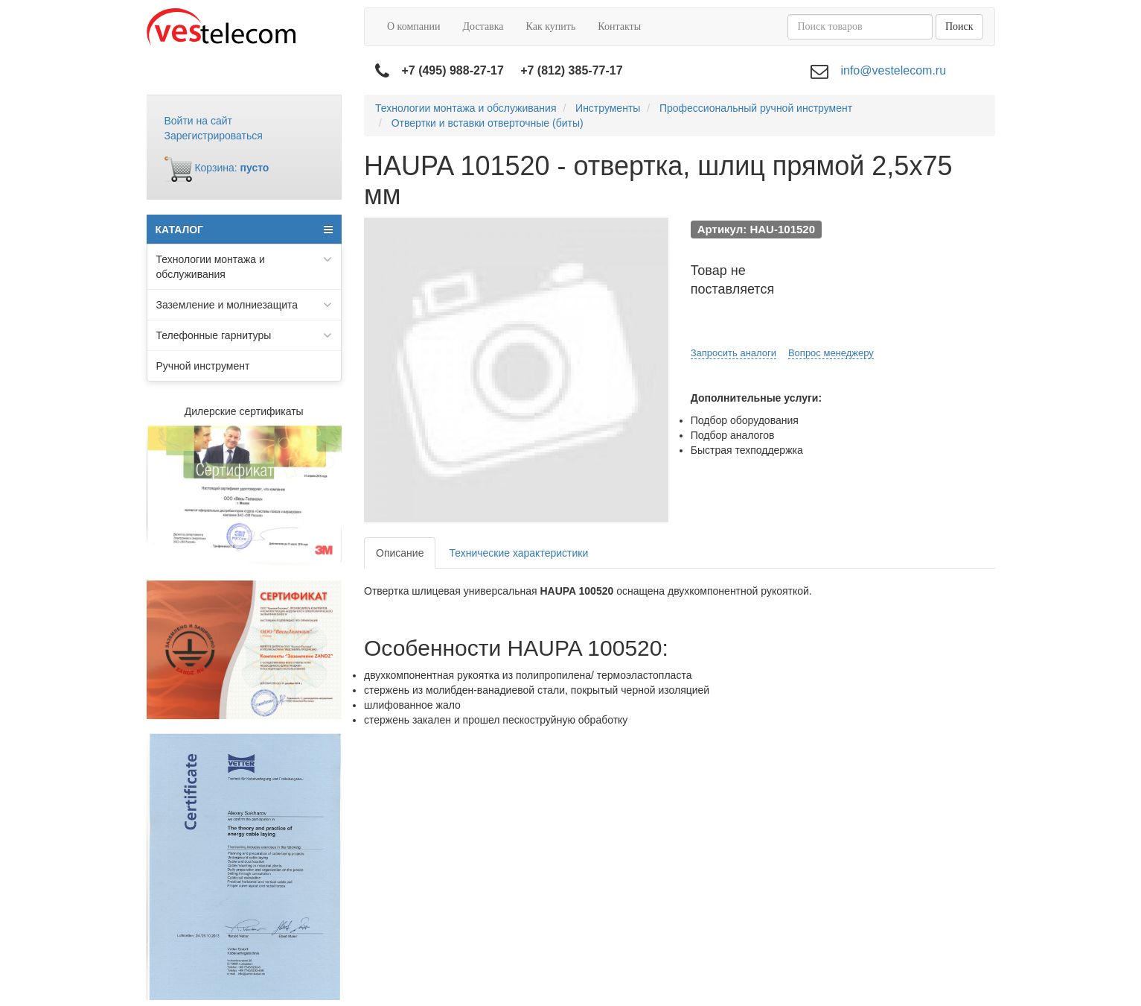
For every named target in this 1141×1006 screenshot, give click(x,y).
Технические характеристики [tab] (518, 553)
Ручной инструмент (203, 366)
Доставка (482, 26)
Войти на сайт (198, 121)
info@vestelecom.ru (893, 70)
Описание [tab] (400, 553)
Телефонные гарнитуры (244, 335)
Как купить (551, 26)
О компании (413, 26)
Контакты (619, 26)
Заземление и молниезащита (244, 304)
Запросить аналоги (733, 352)
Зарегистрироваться (213, 136)
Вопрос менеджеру (831, 352)
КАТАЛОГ (244, 229)
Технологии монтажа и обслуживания (244, 266)
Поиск (959, 26)
